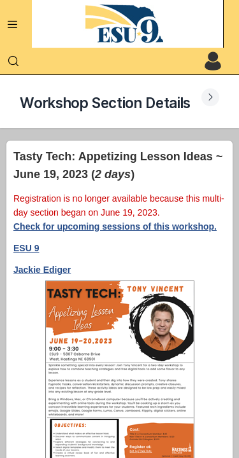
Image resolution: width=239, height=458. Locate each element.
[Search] (13, 61)
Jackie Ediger (42, 270)
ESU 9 (26, 248)
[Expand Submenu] (210, 97)
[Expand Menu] (12, 24)
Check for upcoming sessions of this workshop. (115, 226)
